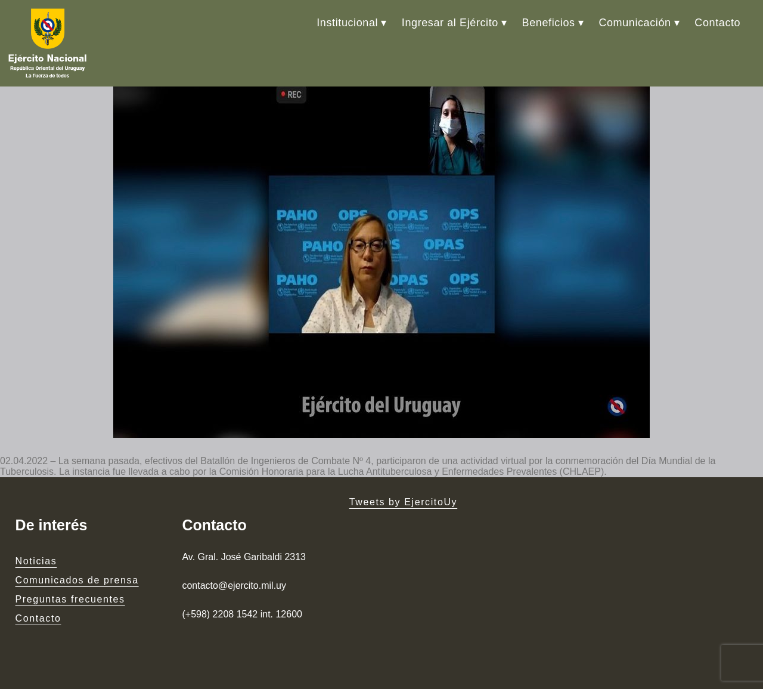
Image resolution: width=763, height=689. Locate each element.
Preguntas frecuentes (70, 599)
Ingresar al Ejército (450, 23)
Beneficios (548, 23)
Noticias (36, 561)
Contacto (717, 23)
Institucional (347, 23)
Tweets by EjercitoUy (403, 502)
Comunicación (634, 23)
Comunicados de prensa (77, 580)
